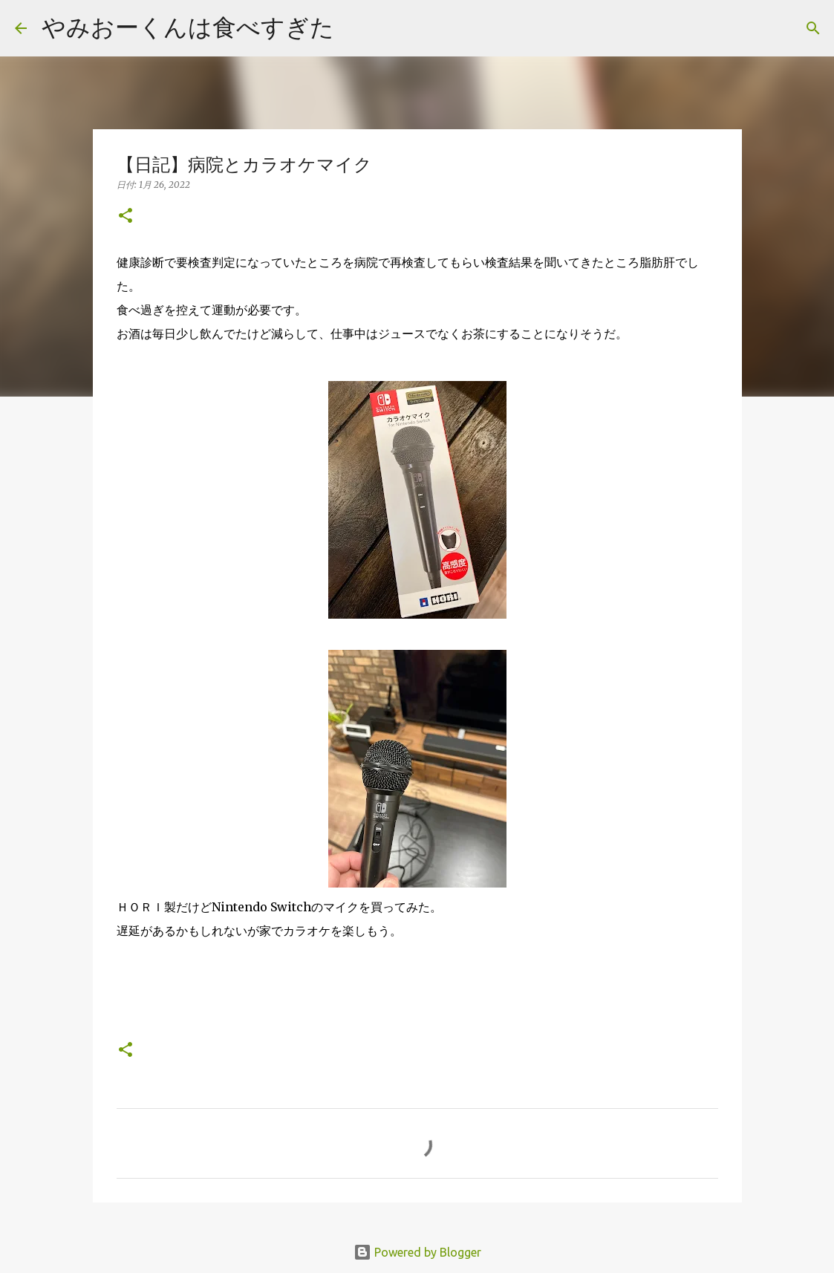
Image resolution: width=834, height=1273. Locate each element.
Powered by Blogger (417, 1252)
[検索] (355, 28)
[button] (125, 216)
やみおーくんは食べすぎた (188, 26)
